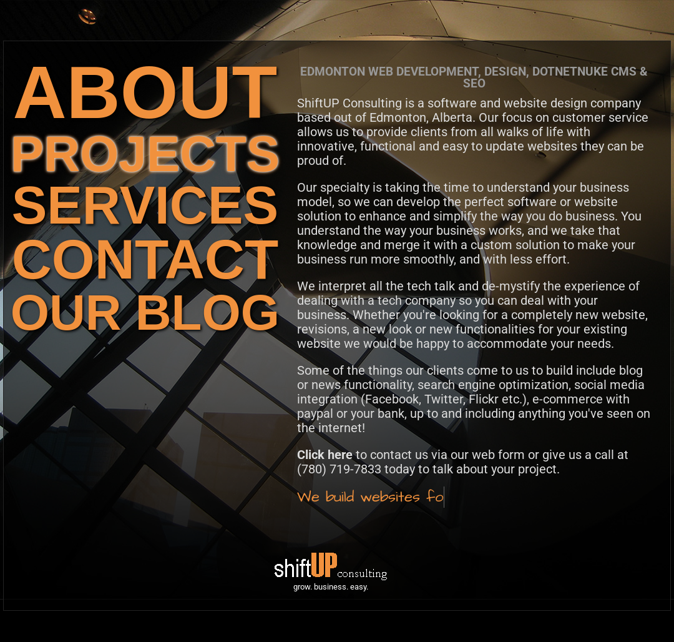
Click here (325, 454)
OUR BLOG (145, 312)
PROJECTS (145, 154)
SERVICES (145, 205)
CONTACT (145, 259)
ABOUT (145, 92)
